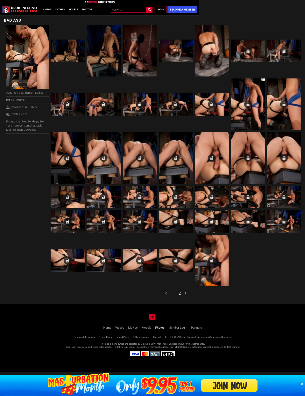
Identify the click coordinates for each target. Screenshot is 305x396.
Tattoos (18, 125)
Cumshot (29, 125)
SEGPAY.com (181, 347)
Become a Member (182, 9)
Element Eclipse (34, 92)
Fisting (10, 121)
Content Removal (231, 347)
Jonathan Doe (14, 92)
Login (160, 9)
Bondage (32, 121)
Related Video (16, 114)
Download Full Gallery (21, 107)
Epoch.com (82, 347)
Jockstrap (30, 129)
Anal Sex (21, 121)
